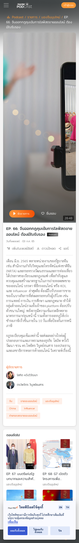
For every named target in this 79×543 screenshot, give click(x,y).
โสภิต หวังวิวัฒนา (27, 375)
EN (60, 507)
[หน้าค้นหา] (59, 5)
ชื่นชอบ (51, 213)
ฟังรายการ (23, 214)
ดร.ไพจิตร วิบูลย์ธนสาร (30, 385)
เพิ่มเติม (13, 522)
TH (67, 507)
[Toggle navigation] (6, 5)
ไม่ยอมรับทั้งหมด (38, 531)
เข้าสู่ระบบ (68, 5)
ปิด (60, 530)
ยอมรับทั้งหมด (17, 530)
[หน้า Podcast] (32, 4)
